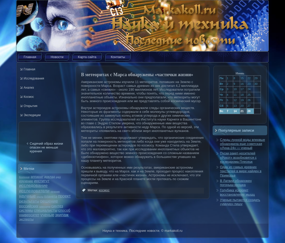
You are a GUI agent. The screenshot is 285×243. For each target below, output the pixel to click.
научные (27, 196)
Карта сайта (87, 57)
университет (29, 215)
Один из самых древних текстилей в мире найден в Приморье (240, 171)
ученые (47, 215)
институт (42, 181)
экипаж (62, 214)
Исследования (34, 78)
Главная (30, 57)
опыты (40, 196)
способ (64, 210)
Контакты (118, 57)
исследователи (34, 190)
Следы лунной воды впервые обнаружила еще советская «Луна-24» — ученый (242, 144)
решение (49, 201)
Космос (29, 97)
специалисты (45, 210)
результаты (29, 201)
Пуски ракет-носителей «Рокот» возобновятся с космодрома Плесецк (238, 157)
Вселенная (24, 177)
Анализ (29, 87)
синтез (57, 206)
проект (64, 196)
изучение (26, 181)
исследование (33, 185)
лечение (55, 191)
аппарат (36, 177)
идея (58, 177)
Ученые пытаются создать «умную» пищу (240, 202)
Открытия (30, 106)
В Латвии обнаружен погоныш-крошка (236, 183)
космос (104, 190)
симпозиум (44, 206)
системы (26, 210)
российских (28, 206)
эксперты (26, 219)
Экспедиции (32, 115)
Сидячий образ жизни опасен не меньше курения (46, 147)
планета (50, 196)
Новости (57, 57)
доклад (49, 177)
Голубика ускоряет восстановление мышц (237, 192)
